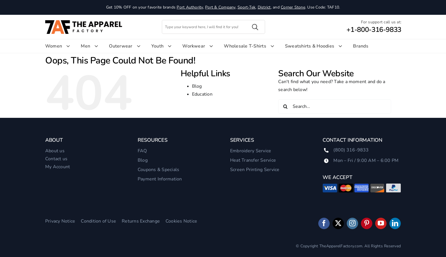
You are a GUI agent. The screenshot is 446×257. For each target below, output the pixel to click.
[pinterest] (366, 223)
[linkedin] (395, 223)
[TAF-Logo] (83, 22)
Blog (197, 86)
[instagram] (352, 223)
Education (202, 94)
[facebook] (324, 223)
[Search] (285, 106)
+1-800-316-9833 (373, 29)
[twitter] (338, 223)
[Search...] (334, 106)
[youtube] (381, 223)
